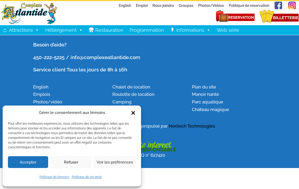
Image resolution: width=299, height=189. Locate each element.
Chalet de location (131, 87)
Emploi (142, 5)
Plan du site (204, 87)
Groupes (186, 5)
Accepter (28, 162)
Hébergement (64, 30)
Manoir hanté (205, 94)
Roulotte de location (133, 94)
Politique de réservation (249, 5)
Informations (193, 30)
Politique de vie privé (87, 177)
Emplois (41, 94)
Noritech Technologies (192, 126)
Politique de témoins (54, 177)
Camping (122, 101)
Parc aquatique (207, 101)
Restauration (109, 30)
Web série (228, 30)
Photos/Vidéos (211, 5)
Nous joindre (163, 5)
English (125, 5)
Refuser (71, 162)
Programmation (146, 30)
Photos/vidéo (47, 101)
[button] (133, 113)
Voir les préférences (115, 162)
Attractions (24, 30)
